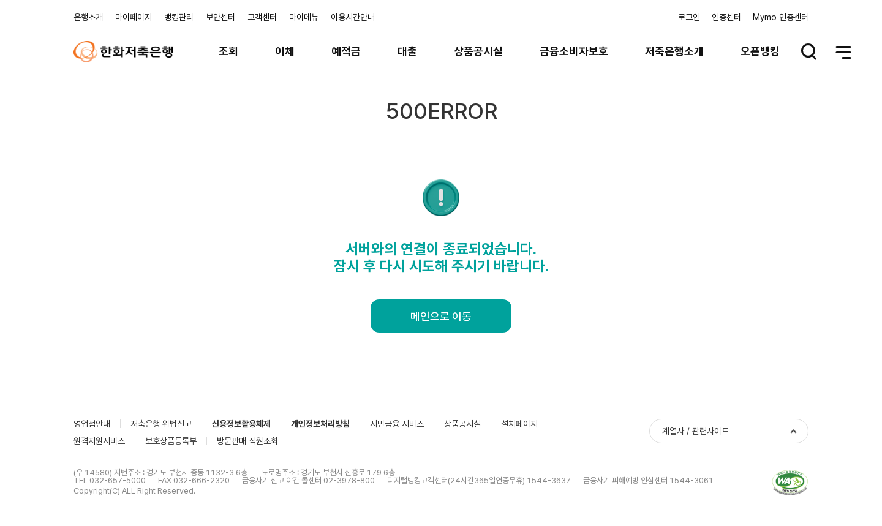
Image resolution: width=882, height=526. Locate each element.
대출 (407, 51)
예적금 (346, 51)
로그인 (689, 17)
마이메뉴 (303, 17)
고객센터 (262, 17)
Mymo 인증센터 (781, 17)
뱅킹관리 (179, 17)
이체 (285, 51)
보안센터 (220, 17)
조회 (228, 51)
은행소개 (88, 17)
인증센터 (726, 17)
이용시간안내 (353, 17)
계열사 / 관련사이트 (695, 431)
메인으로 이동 (441, 316)
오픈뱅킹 (760, 51)
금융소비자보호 (574, 51)
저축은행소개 (674, 51)
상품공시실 (478, 51)
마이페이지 (133, 17)
